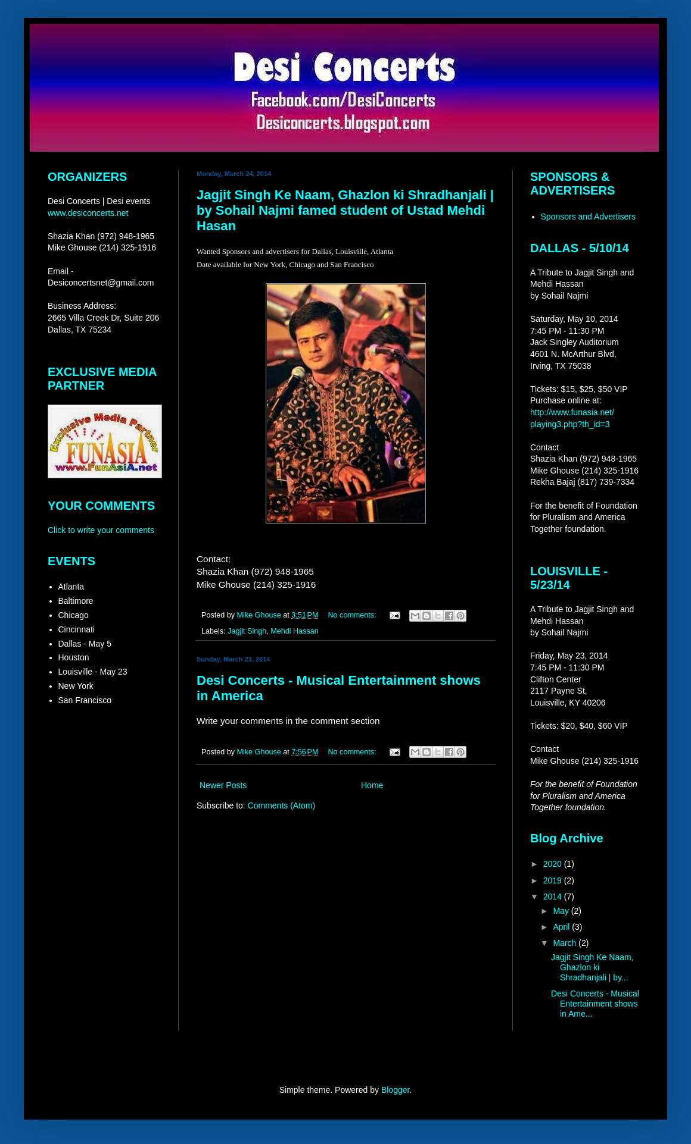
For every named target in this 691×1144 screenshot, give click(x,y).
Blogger (395, 1090)
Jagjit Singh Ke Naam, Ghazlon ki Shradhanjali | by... (592, 967)
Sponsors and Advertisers (588, 216)
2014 (553, 896)
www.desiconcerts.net (88, 213)
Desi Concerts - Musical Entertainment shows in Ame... (595, 1003)
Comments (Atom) (282, 805)
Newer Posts (223, 785)
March (565, 943)
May (562, 911)
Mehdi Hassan (294, 631)
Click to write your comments (101, 530)
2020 (553, 864)
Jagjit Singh (247, 631)
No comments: (353, 615)
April (562, 927)
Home (372, 785)
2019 (553, 880)
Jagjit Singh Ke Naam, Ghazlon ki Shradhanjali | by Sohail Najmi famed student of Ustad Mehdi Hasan (345, 210)
